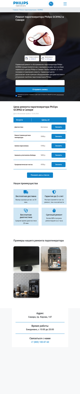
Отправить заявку (40, 89)
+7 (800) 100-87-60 (40, 342)
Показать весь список (40, 175)
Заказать (58, 127)
